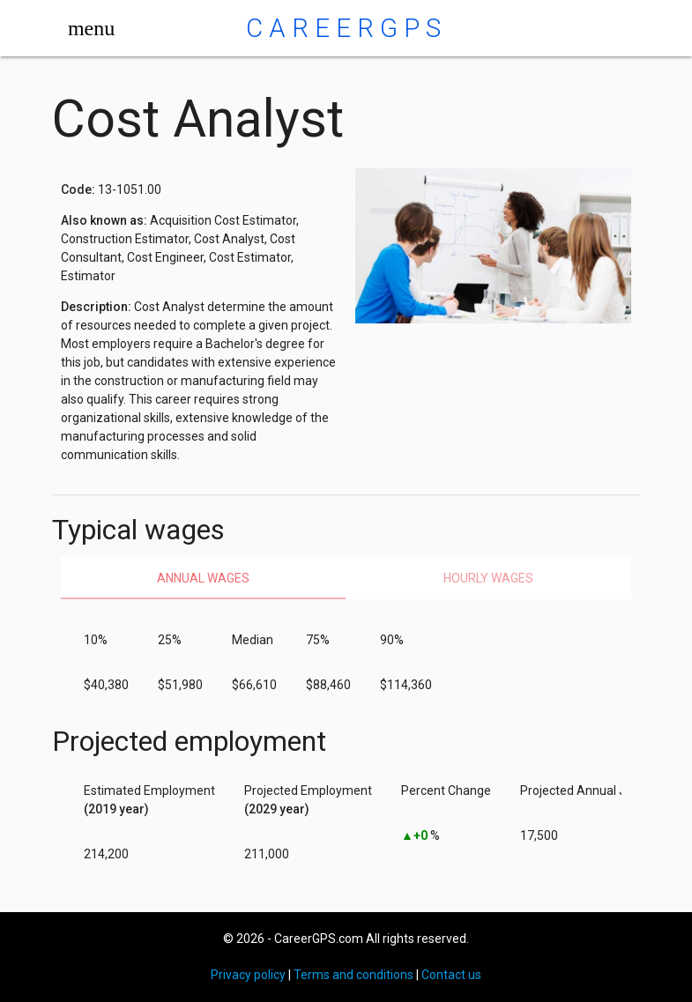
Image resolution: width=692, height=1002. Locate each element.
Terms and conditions (353, 975)
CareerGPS (346, 28)
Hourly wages (488, 578)
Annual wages (203, 578)
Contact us (451, 975)
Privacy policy (248, 975)
